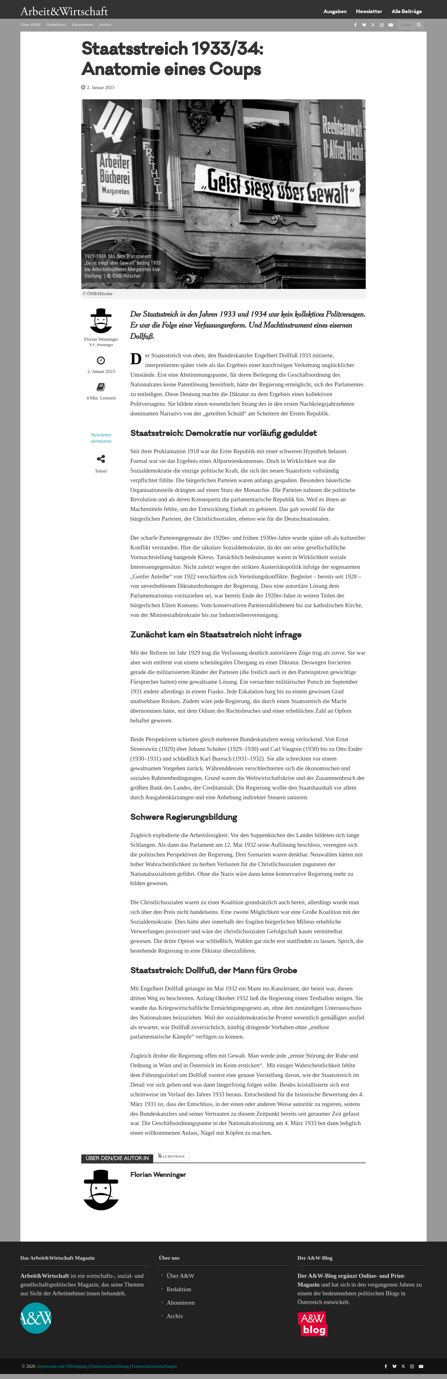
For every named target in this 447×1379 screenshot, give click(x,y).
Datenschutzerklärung (110, 1366)
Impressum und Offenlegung (62, 1366)
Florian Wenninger (101, 339)
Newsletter (369, 12)
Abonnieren (82, 25)
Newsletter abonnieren (101, 438)
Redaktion (56, 25)
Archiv (105, 25)
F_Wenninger (103, 345)
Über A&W (30, 25)
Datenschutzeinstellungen (154, 1366)
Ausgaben (335, 12)
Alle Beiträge (407, 12)
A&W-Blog (322, 1275)
